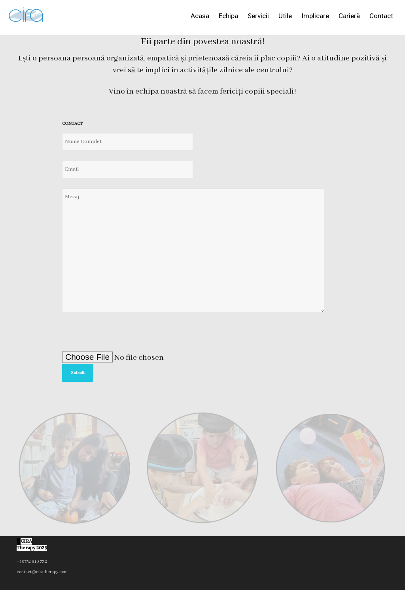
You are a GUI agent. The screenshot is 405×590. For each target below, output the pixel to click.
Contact (381, 16)
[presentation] (122, 335)
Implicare (315, 16)
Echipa (228, 16)
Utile (285, 16)
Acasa (200, 16)
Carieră (349, 17)
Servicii (258, 16)
